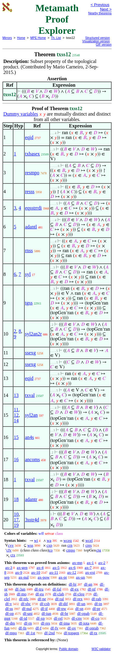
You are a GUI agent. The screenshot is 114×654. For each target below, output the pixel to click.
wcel (89, 540)
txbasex (32, 153)
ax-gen (22, 567)
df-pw (61, 608)
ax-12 (71, 572)
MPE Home (38, 38)
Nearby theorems (100, 13)
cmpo (70, 550)
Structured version (97, 38)
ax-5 (56, 567)
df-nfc (24, 599)
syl (28, 274)
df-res (45, 623)
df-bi (72, 584)
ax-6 (72, 567)
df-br (64, 613)
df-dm (10, 623)
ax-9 (18, 572)
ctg (98, 550)
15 (16, 437)
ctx (12, 555)
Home (21, 38)
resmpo (32, 172)
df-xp (40, 618)
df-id (23, 618)
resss (29, 191)
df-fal (57, 589)
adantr (31, 499)
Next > (106, 9)
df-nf (91, 589)
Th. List (56, 38)
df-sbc (26, 603)
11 (16, 409)
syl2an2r (33, 333)
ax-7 (88, 567)
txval (30, 395)
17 (16, 519)
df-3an (20, 589)
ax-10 (35, 572)
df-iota (84, 623)
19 (16, 525)
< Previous (100, 4)
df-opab (83, 613)
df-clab (58, 594)
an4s (29, 437)
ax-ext (90, 572)
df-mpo (11, 633)
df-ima (64, 623)
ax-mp (77, 562)
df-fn (22, 628)
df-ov (71, 628)
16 (16, 459)
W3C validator (101, 649)
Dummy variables (20, 114)
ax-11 (53, 572)
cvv (11, 545)
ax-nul (24, 577)
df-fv (54, 628)
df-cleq (79, 594)
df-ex (74, 589)
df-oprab (92, 628)
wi (36, 540)
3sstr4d (32, 519)
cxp (49, 545)
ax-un (80, 577)
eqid (29, 137)
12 (16, 415)
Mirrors (7, 38)
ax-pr (63, 577)
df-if (44, 608)
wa (49, 540)
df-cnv (77, 618)
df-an (88, 584)
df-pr (96, 608)
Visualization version (96, 41)
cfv (9, 550)
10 (16, 514)
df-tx (93, 633)
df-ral (59, 599)
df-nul (27, 608)
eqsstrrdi (33, 207)
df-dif (63, 603)
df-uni (28, 613)
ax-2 (101, 562)
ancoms (32, 459)
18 (16, 499)
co (51, 550)
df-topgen (71, 633)
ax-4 (39, 567)
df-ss (9, 608)
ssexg (30, 352)
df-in (98, 603)
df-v (8, 603)
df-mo (21, 594)
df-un (81, 603)
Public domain (68, 649)
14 (16, 420)
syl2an (31, 415)
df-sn (79, 608)
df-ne (42, 599)
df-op (9, 613)
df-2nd (49, 633)
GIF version (104, 44)
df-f (39, 628)
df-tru (38, 589)
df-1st (30, 633)
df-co (95, 618)
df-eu (40, 594)
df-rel (58, 618)
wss (30, 545)
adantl (31, 226)
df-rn (28, 623)
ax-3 (8, 567)
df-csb (45, 603)
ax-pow (44, 577)
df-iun (46, 613)
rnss (29, 250)
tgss (29, 302)
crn (70, 545)
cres (88, 545)
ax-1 (90, 562)
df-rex (78, 599)
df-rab (96, 599)
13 (16, 395)
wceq (68, 540)
